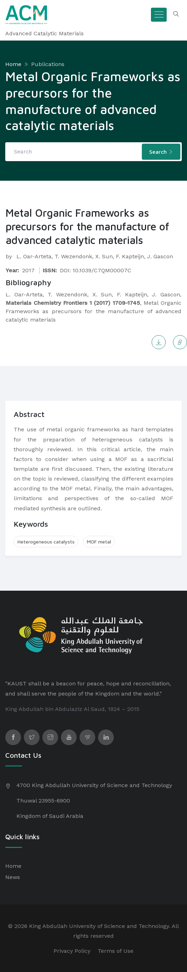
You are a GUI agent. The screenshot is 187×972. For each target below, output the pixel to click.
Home (13, 64)
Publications (47, 64)
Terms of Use (115, 951)
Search (161, 152)
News (12, 877)
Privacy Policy (72, 951)
